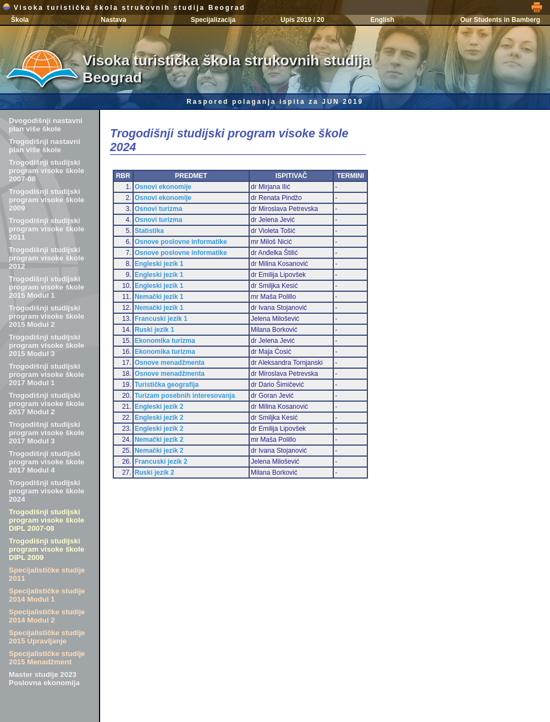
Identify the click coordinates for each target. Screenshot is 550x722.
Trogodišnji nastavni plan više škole (44, 145)
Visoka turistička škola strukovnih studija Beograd (123, 8)
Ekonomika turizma (165, 341)
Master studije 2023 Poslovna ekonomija (44, 678)
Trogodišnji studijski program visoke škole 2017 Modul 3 (46, 432)
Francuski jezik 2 (161, 461)
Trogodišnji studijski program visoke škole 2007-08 (46, 170)
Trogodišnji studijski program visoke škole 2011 (46, 228)
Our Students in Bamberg (500, 20)
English (382, 20)
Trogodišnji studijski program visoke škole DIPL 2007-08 (46, 520)
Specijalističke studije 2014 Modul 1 (47, 595)
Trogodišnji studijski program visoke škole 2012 (46, 258)
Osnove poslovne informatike (181, 242)
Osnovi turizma (159, 209)
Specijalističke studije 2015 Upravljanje (47, 637)
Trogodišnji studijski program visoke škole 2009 (46, 199)
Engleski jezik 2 (159, 406)
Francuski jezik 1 (161, 319)
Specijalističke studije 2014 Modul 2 (47, 616)
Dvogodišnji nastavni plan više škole (45, 124)
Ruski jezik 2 (154, 472)
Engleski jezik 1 (159, 264)
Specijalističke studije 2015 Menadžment (47, 657)
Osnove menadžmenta (170, 362)
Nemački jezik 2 (159, 439)
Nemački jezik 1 (159, 297)
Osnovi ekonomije (163, 187)
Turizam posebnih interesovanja (185, 395)
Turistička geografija (167, 384)
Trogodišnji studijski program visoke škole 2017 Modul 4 (46, 461)
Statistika (149, 231)
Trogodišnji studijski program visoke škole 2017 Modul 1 (46, 374)
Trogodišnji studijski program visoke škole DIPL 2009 (46, 549)
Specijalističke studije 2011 (47, 574)
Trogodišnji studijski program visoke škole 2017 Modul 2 (46, 403)
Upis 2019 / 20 (302, 20)
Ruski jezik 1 (154, 330)
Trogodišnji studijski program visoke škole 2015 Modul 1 (46, 287)
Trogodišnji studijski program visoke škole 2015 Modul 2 (46, 316)
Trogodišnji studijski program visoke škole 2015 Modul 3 (46, 345)
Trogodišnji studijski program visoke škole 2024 (46, 491)
